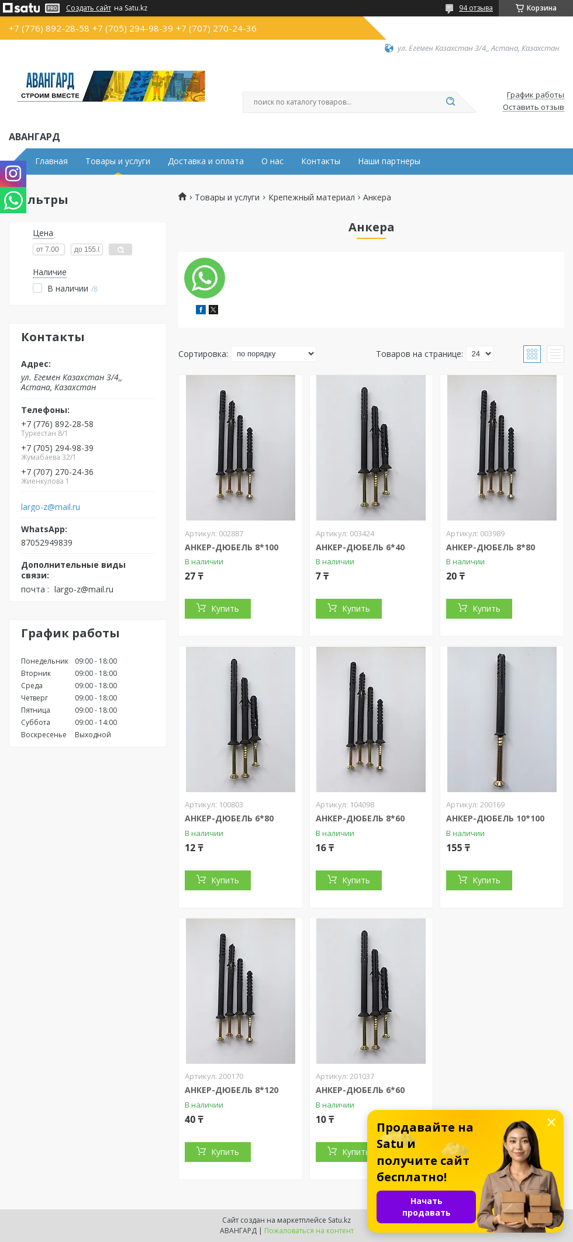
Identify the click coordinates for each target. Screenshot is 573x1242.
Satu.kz (339, 1220)
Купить (225, 608)
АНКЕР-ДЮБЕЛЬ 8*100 (231, 547)
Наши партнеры (389, 161)
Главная (51, 161)
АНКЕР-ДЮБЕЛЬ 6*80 (229, 818)
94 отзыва (476, 8)
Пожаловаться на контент (309, 1231)
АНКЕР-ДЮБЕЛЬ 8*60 (360, 818)
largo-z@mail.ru (50, 507)
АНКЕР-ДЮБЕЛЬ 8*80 (490, 547)
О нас (272, 161)
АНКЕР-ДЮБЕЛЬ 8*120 (231, 1089)
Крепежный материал (311, 197)
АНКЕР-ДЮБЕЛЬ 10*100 (495, 818)
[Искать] (450, 102)
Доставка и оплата (206, 161)
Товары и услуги (117, 161)
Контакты (320, 161)
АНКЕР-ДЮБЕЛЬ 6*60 (360, 1089)
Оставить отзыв (533, 107)
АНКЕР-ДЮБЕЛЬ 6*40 (360, 547)
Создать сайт (88, 8)
